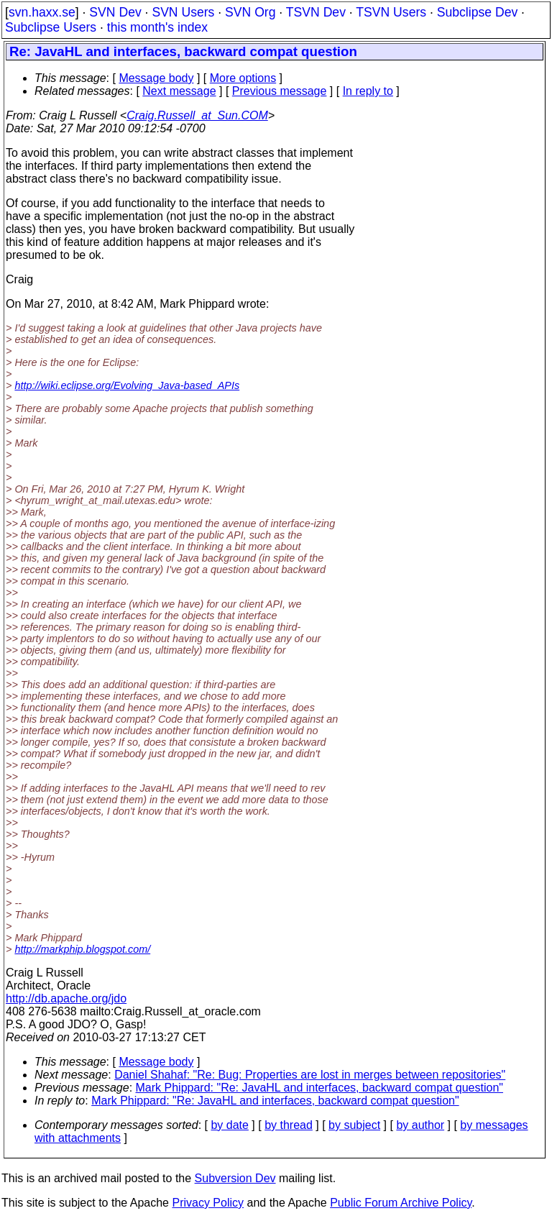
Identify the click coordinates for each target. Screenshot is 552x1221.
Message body (156, 78)
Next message (179, 91)
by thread (288, 1125)
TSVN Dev (316, 12)
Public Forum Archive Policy (401, 1203)
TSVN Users (391, 12)
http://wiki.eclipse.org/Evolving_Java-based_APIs (126, 385)
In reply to (368, 91)
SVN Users (183, 12)
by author (420, 1125)
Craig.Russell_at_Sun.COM (197, 115)
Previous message (279, 91)
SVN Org (250, 12)
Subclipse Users (50, 27)
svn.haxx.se (42, 12)
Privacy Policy (208, 1203)
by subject (354, 1125)
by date (229, 1125)
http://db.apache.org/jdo (66, 998)
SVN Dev (115, 12)
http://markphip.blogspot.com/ (82, 949)
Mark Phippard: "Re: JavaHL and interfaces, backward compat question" (319, 1087)
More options (243, 78)
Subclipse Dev (477, 12)
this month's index (157, 27)
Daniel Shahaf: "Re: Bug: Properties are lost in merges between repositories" (309, 1075)
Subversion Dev (235, 1178)
